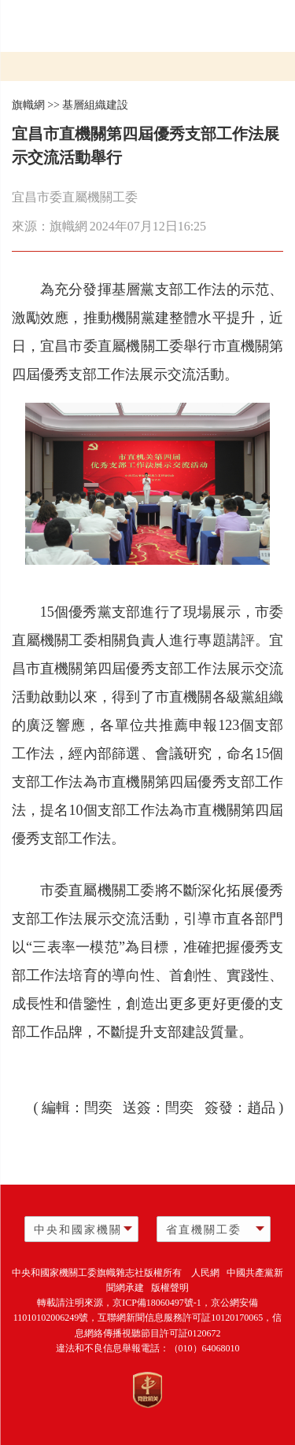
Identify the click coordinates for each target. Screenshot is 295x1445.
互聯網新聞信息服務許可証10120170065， (185, 1317)
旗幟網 (28, 105)
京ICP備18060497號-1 (156, 1302)
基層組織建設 (95, 105)
